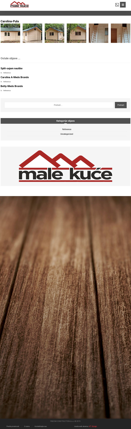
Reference (7, 73)
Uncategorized (66, 134)
